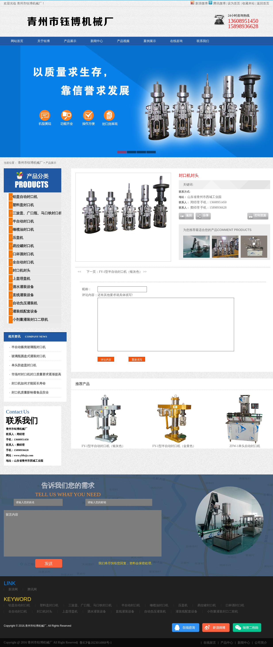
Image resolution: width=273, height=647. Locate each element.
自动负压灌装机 (25, 303)
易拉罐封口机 (23, 246)
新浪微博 (199, 3)
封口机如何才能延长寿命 (29, 383)
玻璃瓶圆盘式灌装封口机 (29, 356)
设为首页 (234, 3)
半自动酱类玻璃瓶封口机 (29, 347)
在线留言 (210, 642)
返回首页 (263, 3)
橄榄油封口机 (23, 229)
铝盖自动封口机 (25, 197)
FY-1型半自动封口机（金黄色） (175, 446)
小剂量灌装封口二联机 (30, 319)
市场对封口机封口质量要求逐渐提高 (36, 374)
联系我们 (203, 41)
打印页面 (260, 215)
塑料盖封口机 (23, 205)
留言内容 (82, 533)
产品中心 (227, 642)
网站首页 (17, 41)
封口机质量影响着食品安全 (30, 392)
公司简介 (261, 642)
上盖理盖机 (21, 278)
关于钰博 (43, 41)
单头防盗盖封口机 (24, 365)
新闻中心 (96, 41)
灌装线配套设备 (25, 311)
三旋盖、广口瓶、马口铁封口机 (37, 213)
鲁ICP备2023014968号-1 (96, 642)
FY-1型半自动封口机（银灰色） (120, 271)
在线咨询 (176, 41)
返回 (189, 215)
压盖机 (18, 238)
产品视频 (123, 41)
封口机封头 (21, 270)
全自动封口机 (23, 262)
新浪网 (13, 589)
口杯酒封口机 (23, 254)
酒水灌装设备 (23, 287)
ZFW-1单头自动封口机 (246, 446)
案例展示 (150, 41)
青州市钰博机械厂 (30, 162)
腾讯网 (32, 589)
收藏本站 (248, 3)
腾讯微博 (217, 3)
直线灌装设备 (23, 295)
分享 (206, 215)
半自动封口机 (23, 221)
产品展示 (70, 41)
